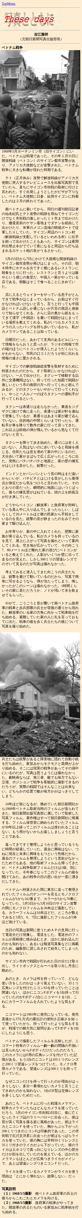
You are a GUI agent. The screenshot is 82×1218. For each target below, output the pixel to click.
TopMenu (8, 3)
